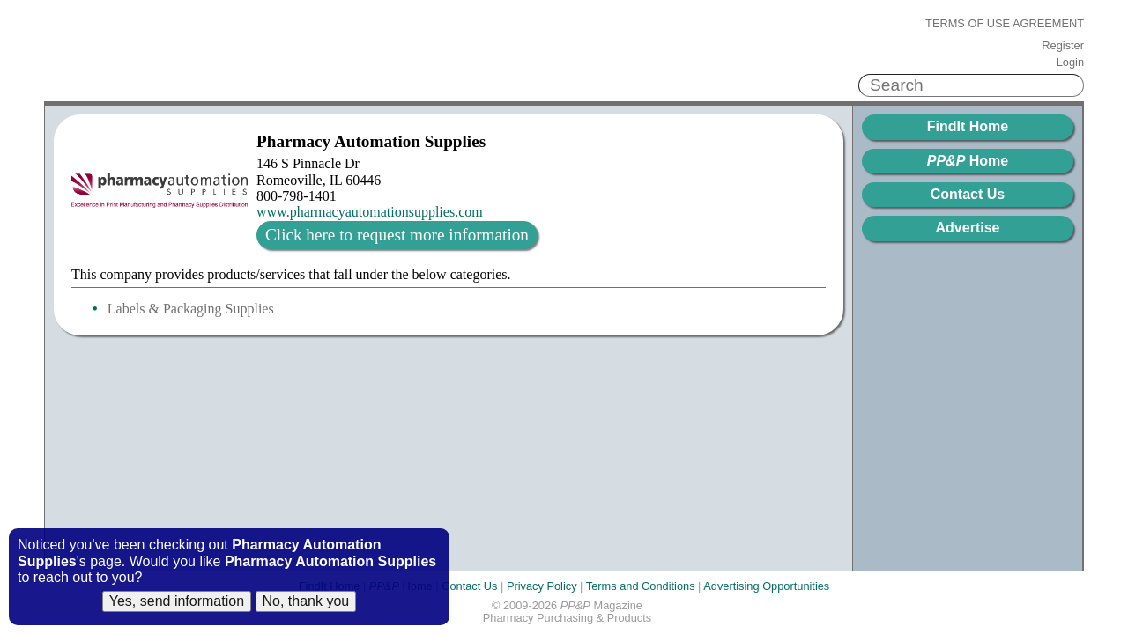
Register (1063, 46)
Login (1070, 62)
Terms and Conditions (640, 586)
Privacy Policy (542, 586)
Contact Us (968, 194)
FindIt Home (967, 126)
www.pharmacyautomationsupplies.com (369, 211)
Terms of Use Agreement (1004, 24)
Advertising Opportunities (766, 586)
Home (967, 160)
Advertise (968, 227)
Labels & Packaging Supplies (191, 308)
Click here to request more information (397, 234)
